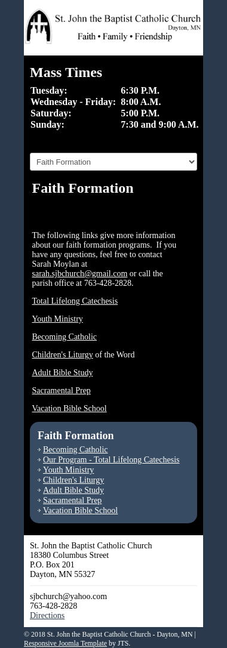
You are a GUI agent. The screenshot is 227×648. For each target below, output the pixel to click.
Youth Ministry (57, 318)
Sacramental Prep (61, 390)
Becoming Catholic (64, 336)
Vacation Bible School (69, 408)
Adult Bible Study (62, 372)
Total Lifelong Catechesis (75, 301)
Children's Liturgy (62, 354)
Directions (47, 615)
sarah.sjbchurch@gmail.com (80, 273)
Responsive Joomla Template (65, 643)
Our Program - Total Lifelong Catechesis (111, 459)
